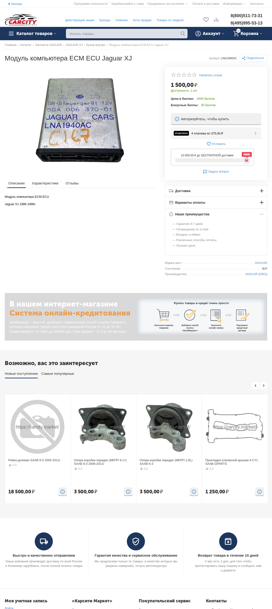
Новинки (121, 20)
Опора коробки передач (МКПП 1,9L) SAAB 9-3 (166, 462)
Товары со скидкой (170, 20)
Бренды (104, 20)
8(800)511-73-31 (246, 15)
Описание (16, 183)
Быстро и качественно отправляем (44, 555)
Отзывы (72, 183)
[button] (253, 58)
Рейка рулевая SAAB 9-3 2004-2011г (34, 460)
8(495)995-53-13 (246, 23)
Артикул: (214, 58)
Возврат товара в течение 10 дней (228, 555)
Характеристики (45, 183)
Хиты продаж (142, 20)
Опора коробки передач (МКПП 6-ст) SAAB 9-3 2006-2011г (100, 462)
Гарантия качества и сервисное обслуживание (136, 555)
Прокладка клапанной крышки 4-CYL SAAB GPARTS (231, 462)
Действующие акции (79, 20)
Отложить (216, 144)
